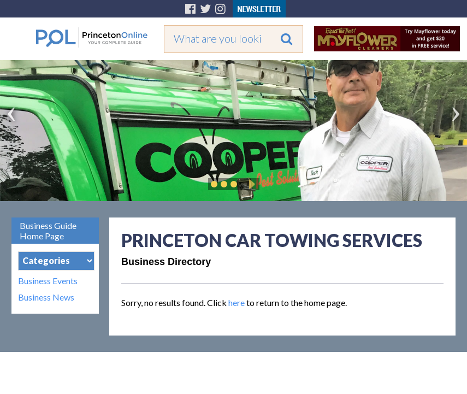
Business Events (48, 281)
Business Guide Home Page (48, 230)
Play (250, 184)
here (236, 302)
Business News (46, 297)
